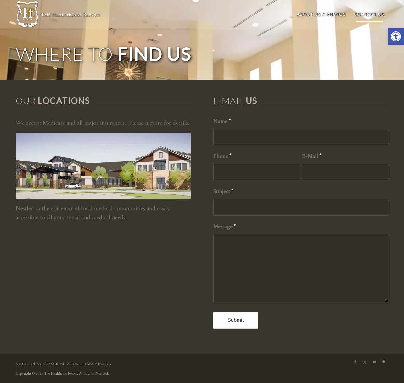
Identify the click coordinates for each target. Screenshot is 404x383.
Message (224, 226)
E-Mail (311, 156)
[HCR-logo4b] (59, 14)
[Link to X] (364, 362)
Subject (223, 191)
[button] (396, 36)
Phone (222, 156)
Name (222, 121)
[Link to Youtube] (374, 362)
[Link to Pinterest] (383, 362)
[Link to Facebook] (355, 362)
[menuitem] (321, 14)
